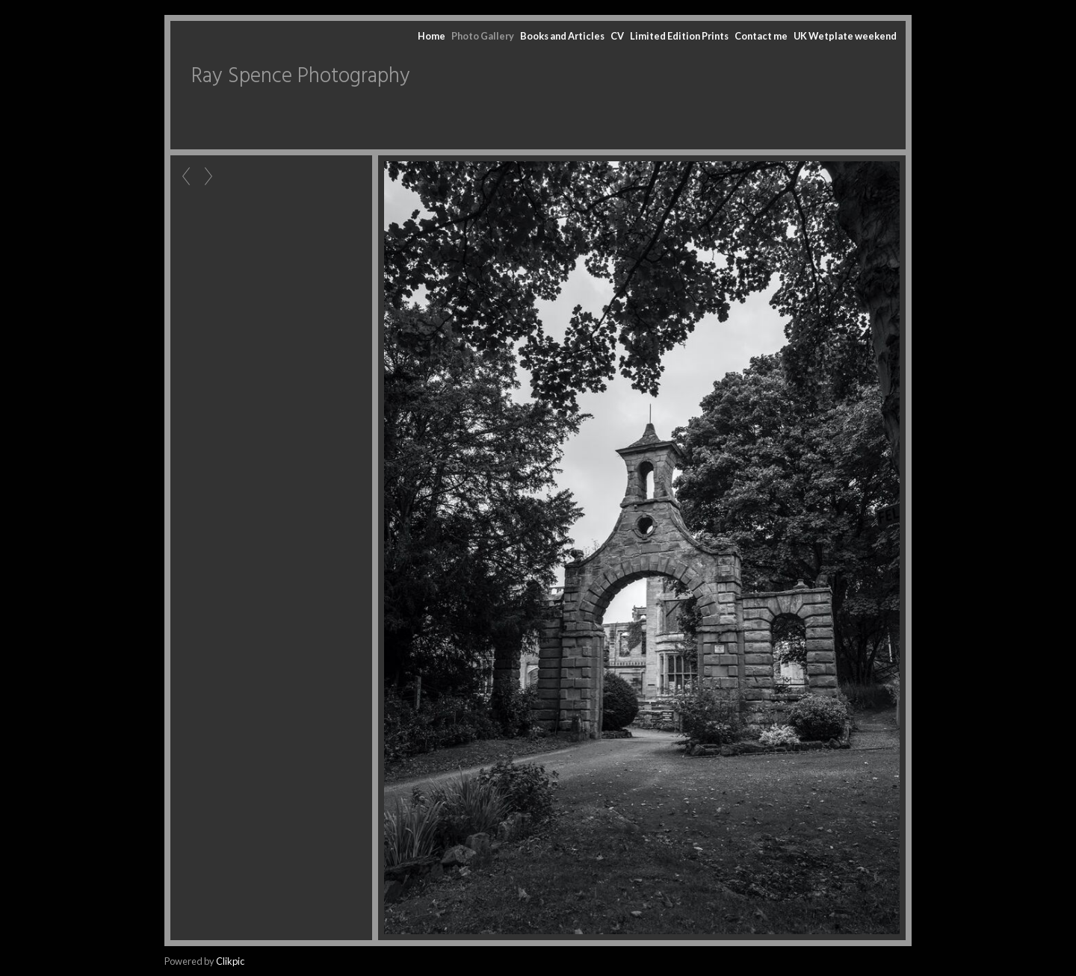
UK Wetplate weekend (845, 36)
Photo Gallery (482, 36)
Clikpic (230, 961)
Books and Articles (562, 36)
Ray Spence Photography (300, 76)
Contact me (761, 36)
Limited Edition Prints (679, 36)
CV (617, 36)
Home (431, 36)
